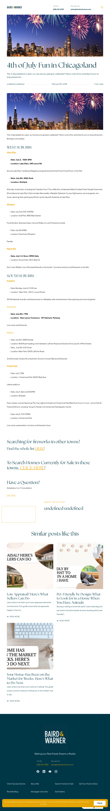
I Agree (99, 803)
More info (51, 804)
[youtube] (49, 771)
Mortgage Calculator (39, 792)
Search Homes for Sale (64, 784)
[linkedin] (43, 771)
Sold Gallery (60, 792)
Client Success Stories (16, 784)
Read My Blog (12, 792)
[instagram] (55, 771)
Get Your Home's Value (88, 784)
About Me (35, 784)
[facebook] (37, 771)
